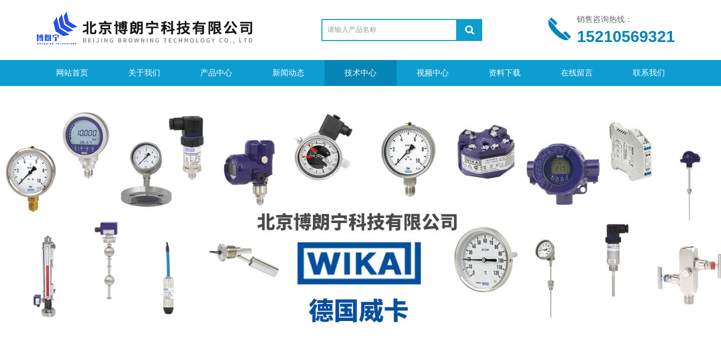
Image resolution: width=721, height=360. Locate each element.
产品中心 (216, 72)
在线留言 (577, 72)
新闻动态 (288, 72)
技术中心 (360, 72)
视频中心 (433, 72)
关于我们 (144, 72)
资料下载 (505, 72)
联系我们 (649, 72)
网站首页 (72, 72)
